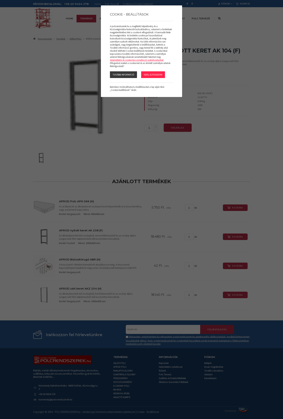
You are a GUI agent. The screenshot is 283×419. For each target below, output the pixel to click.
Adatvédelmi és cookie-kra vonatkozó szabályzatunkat (137, 60)
